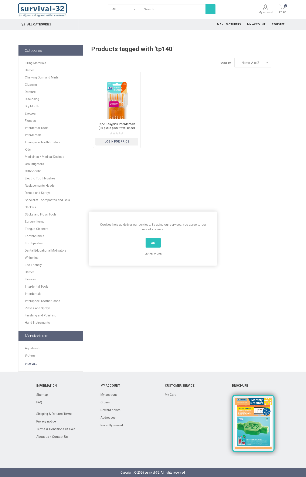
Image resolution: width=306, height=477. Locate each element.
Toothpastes (34, 243)
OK (153, 243)
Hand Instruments (37, 323)
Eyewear (31, 113)
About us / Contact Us (52, 437)
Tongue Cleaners (36, 229)
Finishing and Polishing (40, 315)
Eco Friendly (33, 265)
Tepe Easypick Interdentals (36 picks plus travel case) (116, 126)
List (284, 62)
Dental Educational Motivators (46, 250)
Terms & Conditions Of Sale (55, 429)
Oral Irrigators (34, 164)
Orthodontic (33, 171)
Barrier (29, 70)
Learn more (153, 253)
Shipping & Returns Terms (54, 414)
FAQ (39, 402)
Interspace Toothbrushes (42, 142)
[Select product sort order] (252, 62)
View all (31, 363)
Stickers (30, 207)
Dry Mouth (32, 106)
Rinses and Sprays (38, 193)
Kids (28, 149)
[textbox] (172, 9)
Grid (276, 62)
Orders (105, 402)
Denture (30, 92)
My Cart (170, 395)
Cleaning (31, 85)
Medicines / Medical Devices (44, 157)
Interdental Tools (36, 128)
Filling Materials (35, 63)
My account (266, 12)
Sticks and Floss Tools (41, 214)
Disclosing (32, 99)
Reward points (110, 410)
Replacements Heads (40, 185)
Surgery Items (34, 222)
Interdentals (33, 135)
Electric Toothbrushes (40, 178)
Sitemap (42, 395)
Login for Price (117, 141)
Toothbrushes (34, 236)
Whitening (31, 258)
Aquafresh (32, 348)
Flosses (30, 121)
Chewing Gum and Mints (42, 77)
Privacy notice (46, 421)
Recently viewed (112, 425)
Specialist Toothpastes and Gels (47, 200)
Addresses (108, 418)
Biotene (30, 355)
